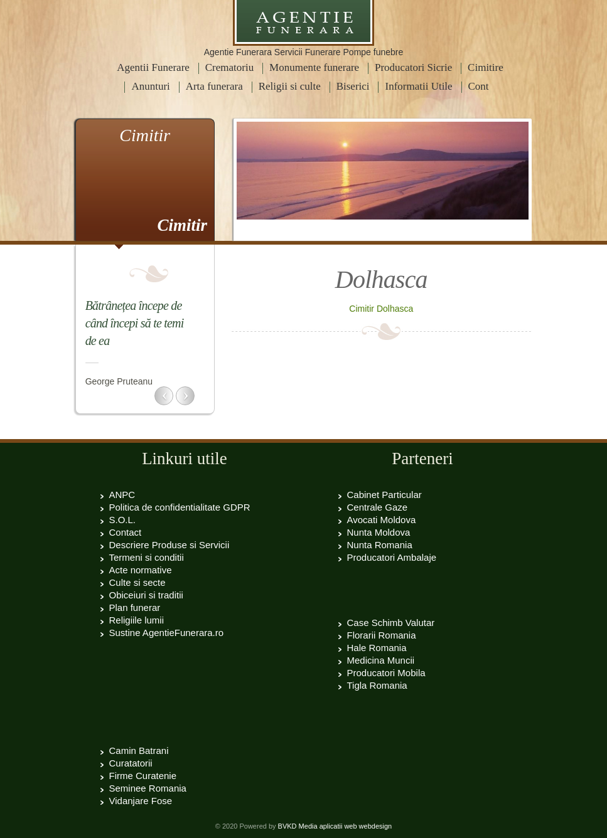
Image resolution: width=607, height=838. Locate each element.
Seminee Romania (147, 788)
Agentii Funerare (153, 67)
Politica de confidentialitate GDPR (179, 507)
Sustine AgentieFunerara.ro (166, 632)
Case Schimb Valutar (391, 622)
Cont (478, 86)
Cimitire (485, 67)
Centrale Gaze (377, 507)
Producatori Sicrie (413, 67)
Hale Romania (377, 647)
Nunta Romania (379, 544)
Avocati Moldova (381, 519)
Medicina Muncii (381, 660)
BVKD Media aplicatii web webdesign (335, 826)
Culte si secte (137, 582)
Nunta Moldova (379, 532)
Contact (125, 532)
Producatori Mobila (386, 672)
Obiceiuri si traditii (146, 595)
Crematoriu (229, 67)
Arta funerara (214, 86)
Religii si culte (290, 86)
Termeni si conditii (146, 557)
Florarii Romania (381, 635)
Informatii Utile (418, 86)
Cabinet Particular (384, 494)
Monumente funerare (314, 67)
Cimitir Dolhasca (381, 309)
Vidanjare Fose (141, 800)
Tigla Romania (377, 685)
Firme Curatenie (143, 775)
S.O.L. (122, 519)
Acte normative (140, 570)
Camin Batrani (139, 750)
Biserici (353, 86)
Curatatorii (131, 763)
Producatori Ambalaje (392, 557)
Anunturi (150, 86)
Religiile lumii (136, 620)
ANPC (122, 494)
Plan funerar (135, 607)
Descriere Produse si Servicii (169, 544)
